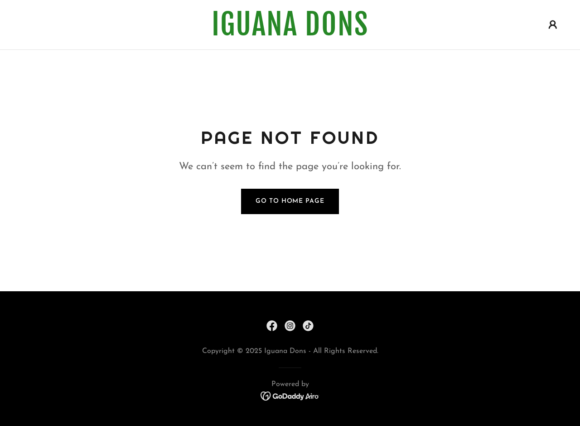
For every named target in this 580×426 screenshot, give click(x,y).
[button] (553, 24)
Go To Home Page (290, 201)
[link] (290, 33)
